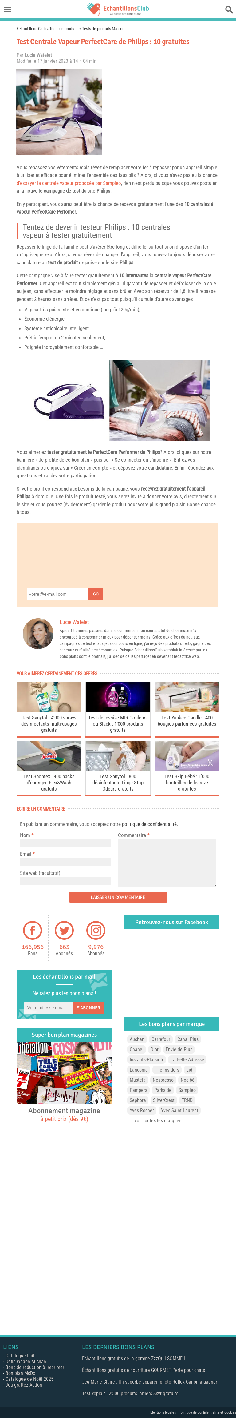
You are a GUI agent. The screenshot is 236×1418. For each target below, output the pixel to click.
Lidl (190, 1070)
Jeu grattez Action (24, 1385)
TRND (187, 1100)
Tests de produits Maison (103, 28)
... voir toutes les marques (155, 1121)
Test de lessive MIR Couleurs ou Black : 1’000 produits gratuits (118, 724)
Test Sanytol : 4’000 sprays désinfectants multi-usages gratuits (49, 724)
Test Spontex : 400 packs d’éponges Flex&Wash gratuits (49, 782)
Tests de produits (63, 28)
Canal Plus (188, 1039)
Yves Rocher (142, 1110)
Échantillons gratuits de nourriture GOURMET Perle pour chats (143, 1370)
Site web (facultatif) (40, 873)
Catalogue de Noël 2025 (29, 1379)
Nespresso (163, 1080)
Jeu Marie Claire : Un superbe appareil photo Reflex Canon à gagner (149, 1382)
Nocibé (188, 1080)
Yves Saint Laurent (179, 1110)
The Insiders (167, 1070)
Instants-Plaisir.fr (146, 1060)
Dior (155, 1049)
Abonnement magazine (64, 1114)
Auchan (137, 1039)
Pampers (138, 1090)
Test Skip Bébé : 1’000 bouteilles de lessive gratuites (186, 782)
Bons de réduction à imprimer (35, 1367)
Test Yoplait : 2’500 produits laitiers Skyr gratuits (130, 1393)
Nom (25, 835)
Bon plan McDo (20, 1373)
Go (96, 594)
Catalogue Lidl (20, 1356)
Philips (103, 191)
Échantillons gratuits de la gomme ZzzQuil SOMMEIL (134, 1358)
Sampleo (187, 1090)
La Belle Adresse (187, 1060)
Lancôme (139, 1070)
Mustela (138, 1080)
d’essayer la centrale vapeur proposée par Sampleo (69, 183)
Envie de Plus (179, 1049)
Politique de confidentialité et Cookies (207, 1412)
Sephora (138, 1100)
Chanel (137, 1049)
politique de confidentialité (149, 824)
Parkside (162, 1090)
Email (25, 854)
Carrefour (160, 1039)
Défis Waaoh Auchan (26, 1361)
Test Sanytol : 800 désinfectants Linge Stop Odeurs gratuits (118, 782)
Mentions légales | (164, 1412)
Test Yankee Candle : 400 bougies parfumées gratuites (187, 721)
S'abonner (88, 1008)
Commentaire (133, 835)
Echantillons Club (31, 28)
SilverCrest (164, 1100)
